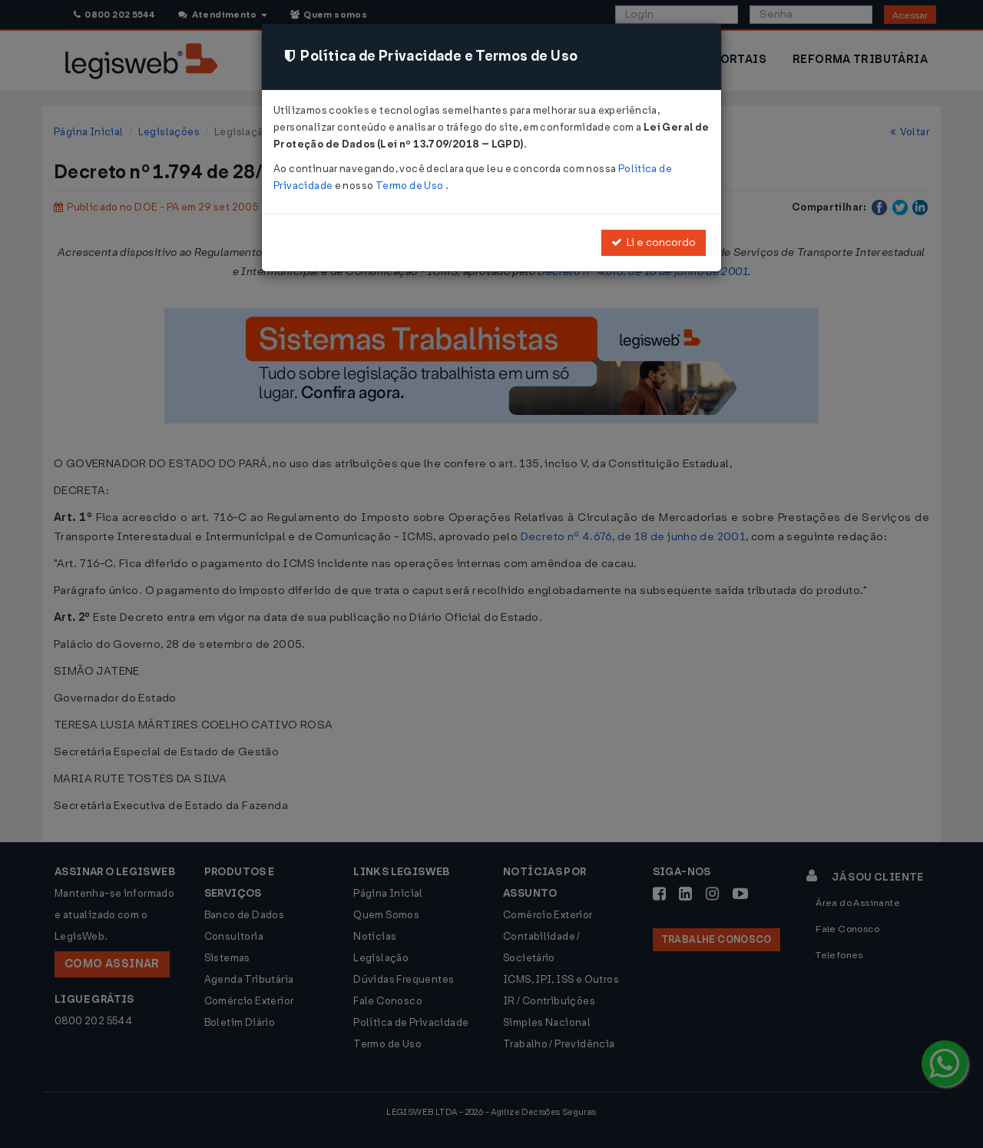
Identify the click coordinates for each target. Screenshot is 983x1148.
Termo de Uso (410, 185)
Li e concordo (653, 242)
